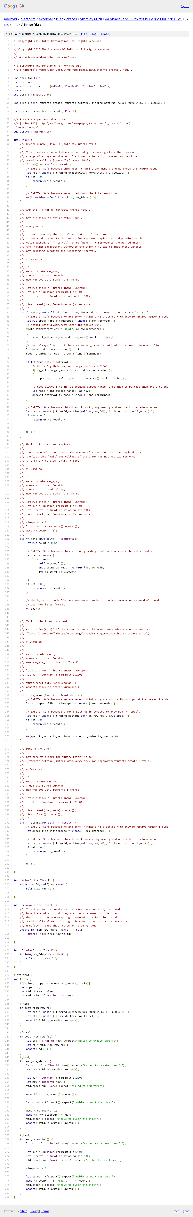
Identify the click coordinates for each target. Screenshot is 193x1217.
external (46, 19)
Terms (45, 1211)
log (94, 34)
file (84, 34)
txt (176, 1211)
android (10, 19)
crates (71, 19)
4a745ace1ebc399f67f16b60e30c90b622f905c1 (143, 19)
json (186, 1211)
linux (16, 24)
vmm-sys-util (91, 19)
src (6, 24)
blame (105, 34)
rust (59, 19)
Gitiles (23, 1211)
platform (28, 19)
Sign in (185, 6)
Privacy (34, 1211)
